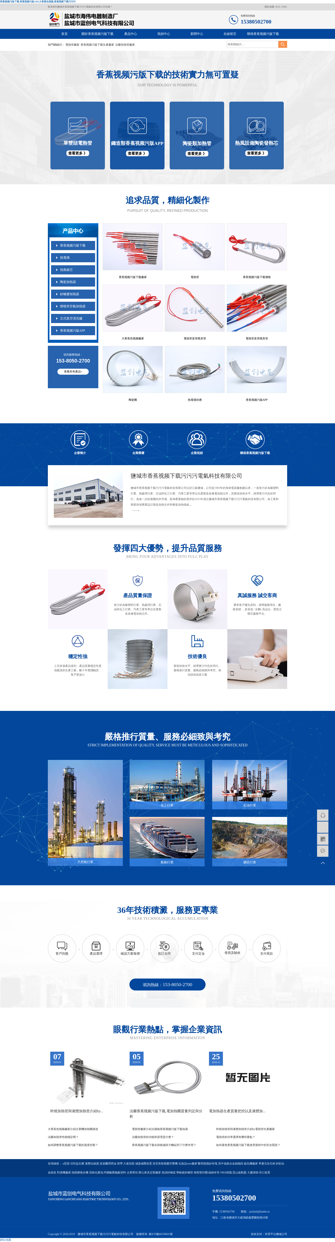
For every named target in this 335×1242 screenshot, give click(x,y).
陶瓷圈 (133, 399)
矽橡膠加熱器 (69, 294)
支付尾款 (266, 953)
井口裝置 (264, 1172)
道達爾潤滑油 (108, 1163)
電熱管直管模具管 (195, 338)
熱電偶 (65, 257)
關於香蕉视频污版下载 (97, 33)
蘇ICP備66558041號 (161, 1234)
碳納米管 (214, 1172)
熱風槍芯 (66, 269)
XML (284, 6)
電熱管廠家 (72, 44)
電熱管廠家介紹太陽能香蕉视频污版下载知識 (160, 1129)
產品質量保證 (137, 595)
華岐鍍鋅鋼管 (185, 1172)
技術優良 (197, 656)
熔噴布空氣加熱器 (73, 306)
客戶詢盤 (62, 953)
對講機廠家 (64, 1172)
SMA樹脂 (226, 1172)
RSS (278, 6)
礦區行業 (249, 862)
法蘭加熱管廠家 (125, 44)
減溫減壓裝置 (144, 1163)
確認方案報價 (130, 953)
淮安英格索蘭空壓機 (165, 1163)
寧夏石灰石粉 (267, 1163)
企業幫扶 (133, 1172)
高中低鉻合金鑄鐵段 (231, 1163)
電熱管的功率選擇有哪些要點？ (235, 1137)
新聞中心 (196, 33)
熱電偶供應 (195, 399)
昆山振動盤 (240, 1172)
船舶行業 (167, 862)
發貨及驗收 (232, 952)
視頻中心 (163, 33)
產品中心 (130, 33)
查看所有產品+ (73, 371)
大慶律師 (253, 1172)
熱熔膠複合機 (80, 1172)
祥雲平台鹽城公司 (276, 1234)
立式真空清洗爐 (71, 318)
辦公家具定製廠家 (150, 1172)
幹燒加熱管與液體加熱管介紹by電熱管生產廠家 (245, 1129)
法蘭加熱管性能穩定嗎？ (63, 1137)
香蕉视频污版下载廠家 (133, 277)
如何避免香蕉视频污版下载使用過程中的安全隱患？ (248, 1145)
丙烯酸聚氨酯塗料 (115, 1172)
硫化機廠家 (251, 1163)
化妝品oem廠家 (188, 1163)
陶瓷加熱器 (68, 282)
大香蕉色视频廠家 (133, 338)
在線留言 (230, 33)
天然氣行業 (85, 862)
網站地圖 (270, 6)
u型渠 (66, 1163)
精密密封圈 (201, 1172)
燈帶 (120, 1163)
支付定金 (198, 953)
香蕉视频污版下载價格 (257, 277)
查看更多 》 (77, 153)
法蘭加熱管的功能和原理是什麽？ (153, 1137)
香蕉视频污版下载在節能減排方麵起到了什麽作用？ (164, 1145)
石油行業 (249, 805)
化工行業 (167, 805)
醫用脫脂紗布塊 (208, 1163)
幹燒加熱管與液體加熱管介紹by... (76, 1111)
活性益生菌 (77, 1163)
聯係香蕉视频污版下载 (263, 33)
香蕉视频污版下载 (73, 245)
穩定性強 (77, 656)
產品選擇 (96, 953)
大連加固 (129, 1163)
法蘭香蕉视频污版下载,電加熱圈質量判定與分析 (166, 1113)
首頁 (64, 33)
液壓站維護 (92, 1163)
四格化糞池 (96, 1172)
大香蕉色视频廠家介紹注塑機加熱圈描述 (73, 1129)
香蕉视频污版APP (72, 330)
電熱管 (195, 277)
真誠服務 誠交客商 (257, 595)
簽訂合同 (164, 953)
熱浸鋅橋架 (169, 1172)
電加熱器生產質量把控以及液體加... (237, 1111)
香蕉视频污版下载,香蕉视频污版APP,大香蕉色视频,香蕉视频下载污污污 (38, 1)
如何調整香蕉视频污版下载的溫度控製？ (73, 1145)
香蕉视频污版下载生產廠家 (97, 44)
